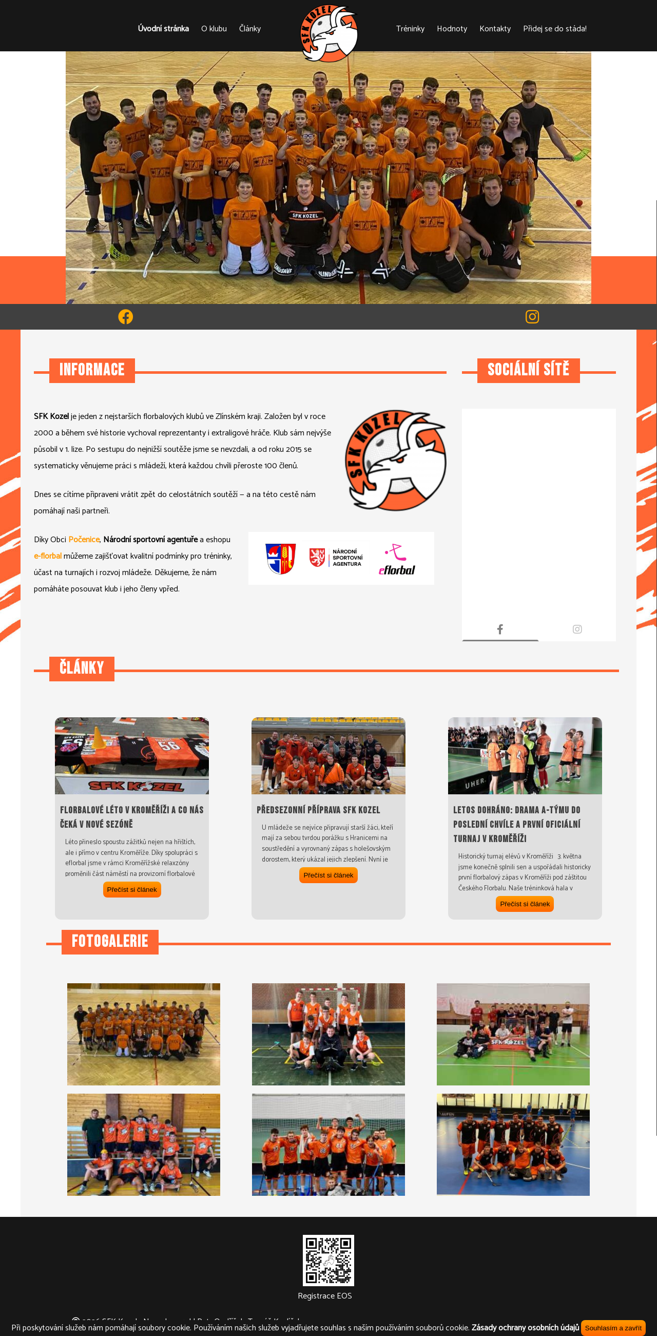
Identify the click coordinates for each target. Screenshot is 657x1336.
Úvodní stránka (163, 29)
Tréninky (410, 29)
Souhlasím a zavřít (613, 1328)
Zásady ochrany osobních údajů (525, 1328)
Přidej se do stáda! (555, 29)
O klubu (214, 29)
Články (250, 29)
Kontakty (495, 29)
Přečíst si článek (132, 889)
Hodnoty (452, 29)
